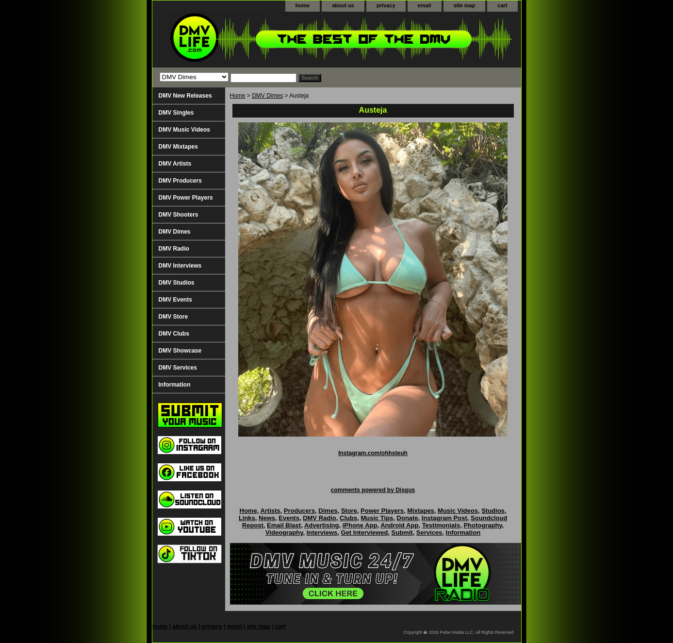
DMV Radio (174, 248)
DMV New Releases (185, 95)
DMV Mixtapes (178, 146)
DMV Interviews (180, 265)
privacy (386, 5)
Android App (399, 525)
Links (247, 518)
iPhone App (360, 525)
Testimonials (441, 525)
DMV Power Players (186, 197)
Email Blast (284, 525)
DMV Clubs (174, 333)
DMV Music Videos (184, 129)
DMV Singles (176, 112)
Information (175, 384)
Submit (402, 532)
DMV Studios (177, 282)
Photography (482, 525)
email (424, 5)
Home (238, 95)
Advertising (321, 525)
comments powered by (373, 490)
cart (502, 5)
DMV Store (173, 316)
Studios (493, 510)
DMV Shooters (178, 214)
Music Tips (377, 518)
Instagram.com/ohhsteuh (373, 453)
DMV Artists (175, 163)
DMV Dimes (267, 95)
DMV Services (178, 367)
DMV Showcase (180, 350)
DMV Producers (180, 180)
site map (465, 5)
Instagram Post (444, 518)
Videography (284, 532)
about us (343, 5)
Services (429, 532)
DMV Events (175, 299)
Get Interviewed (364, 532)
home (302, 5)
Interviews (322, 532)
